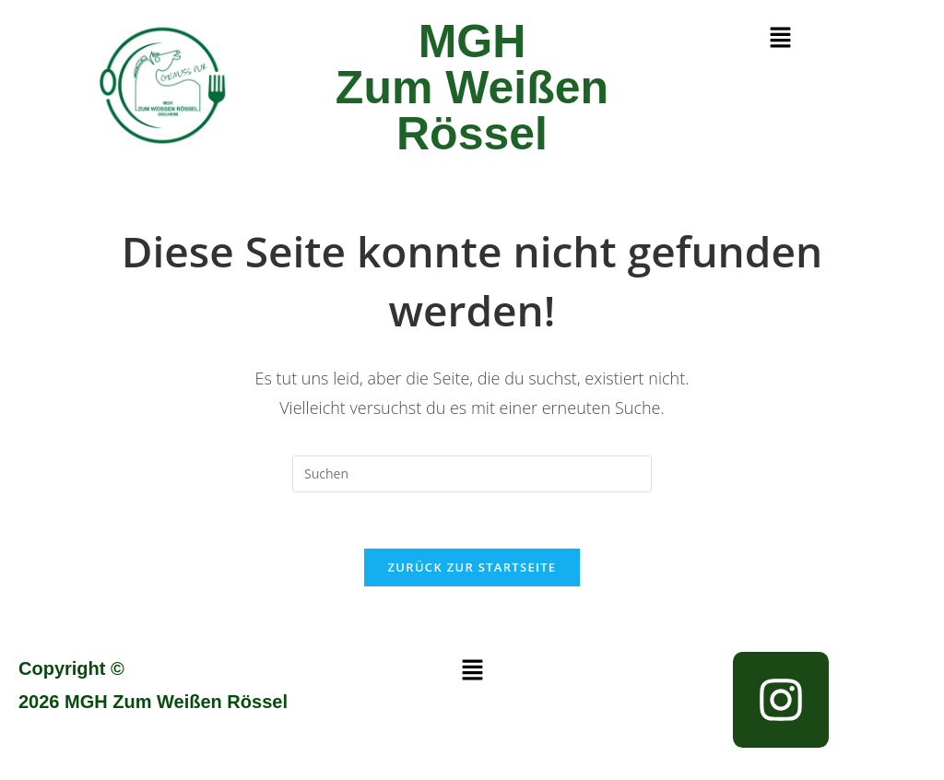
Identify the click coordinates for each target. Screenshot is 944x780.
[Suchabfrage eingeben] (472, 473)
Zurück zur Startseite (472, 567)
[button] (779, 37)
